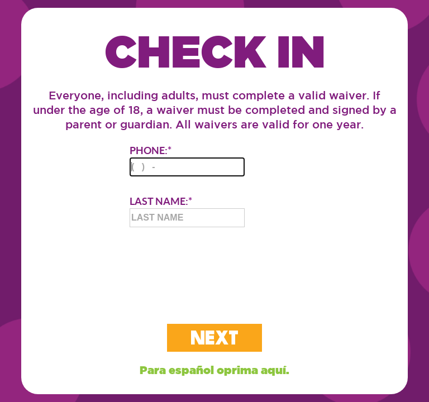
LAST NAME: (187, 211)
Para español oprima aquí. (214, 369)
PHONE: (187, 160)
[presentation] (214, 266)
